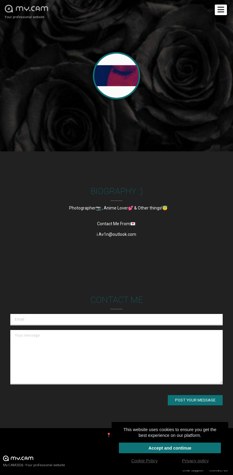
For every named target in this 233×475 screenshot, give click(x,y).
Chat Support (193, 470)
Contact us (218, 470)
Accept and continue (169, 448)
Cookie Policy (144, 460)
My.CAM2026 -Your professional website (34, 461)
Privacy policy (195, 460)
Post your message (195, 400)
